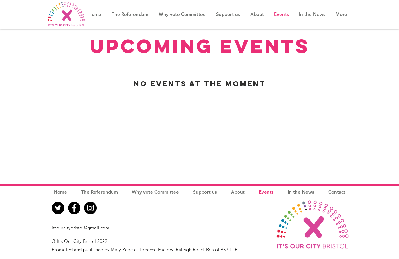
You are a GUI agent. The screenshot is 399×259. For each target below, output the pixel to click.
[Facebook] (74, 208)
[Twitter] (58, 208)
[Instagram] (90, 208)
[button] (257, 14)
